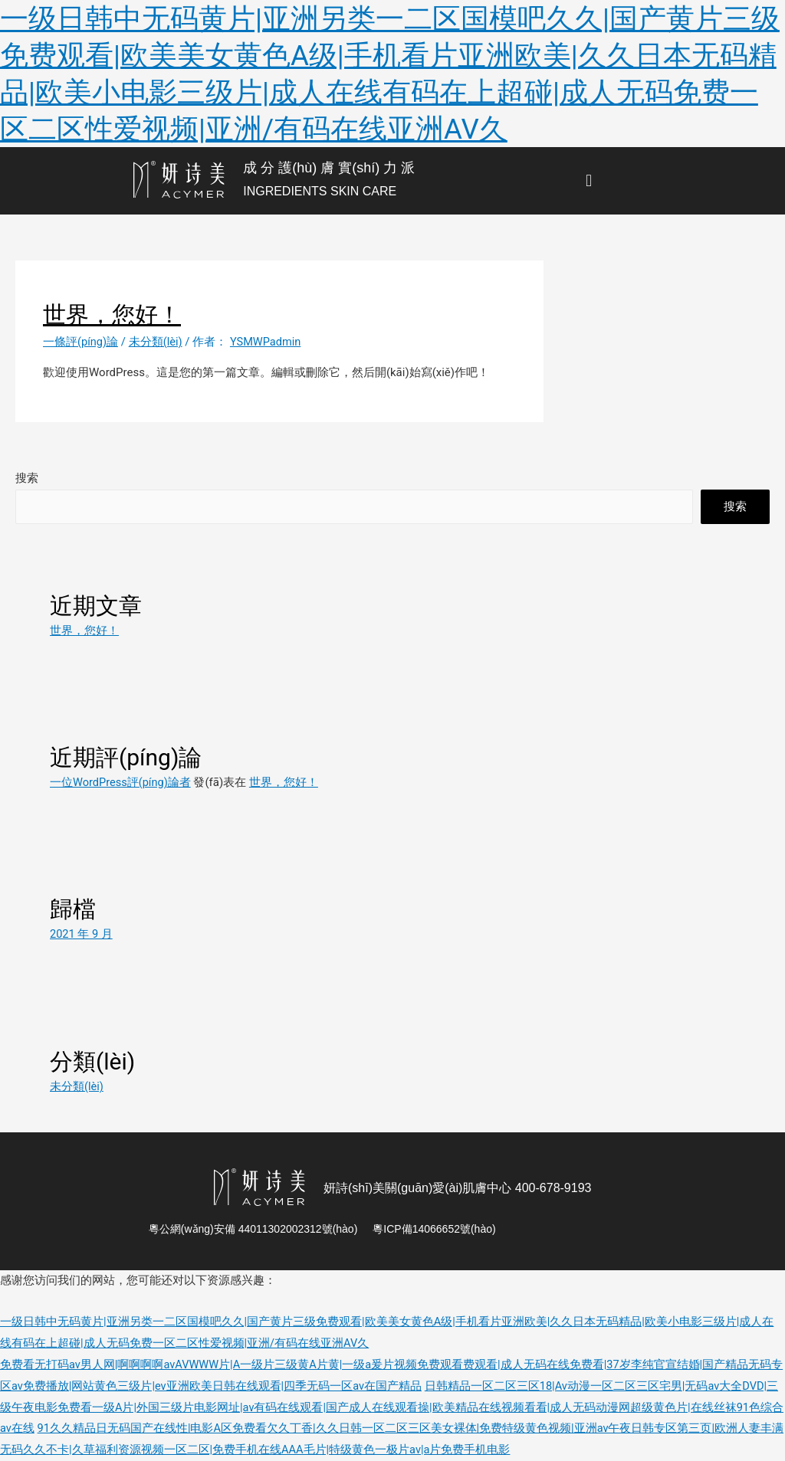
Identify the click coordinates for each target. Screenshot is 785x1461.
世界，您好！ (112, 314)
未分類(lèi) (157, 342)
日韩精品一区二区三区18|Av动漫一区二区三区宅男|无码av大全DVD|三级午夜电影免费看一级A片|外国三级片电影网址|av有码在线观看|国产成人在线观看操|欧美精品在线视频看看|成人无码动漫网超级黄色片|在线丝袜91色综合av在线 (392, 1407)
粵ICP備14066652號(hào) (434, 1229)
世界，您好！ (84, 630)
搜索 (26, 478)
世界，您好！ (285, 782)
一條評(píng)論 (81, 342)
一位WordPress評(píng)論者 (121, 782)
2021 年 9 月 (81, 934)
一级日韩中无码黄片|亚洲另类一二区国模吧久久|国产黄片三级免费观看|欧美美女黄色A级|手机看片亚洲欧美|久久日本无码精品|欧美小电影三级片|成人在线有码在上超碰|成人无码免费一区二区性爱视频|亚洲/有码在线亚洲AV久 (391, 73)
